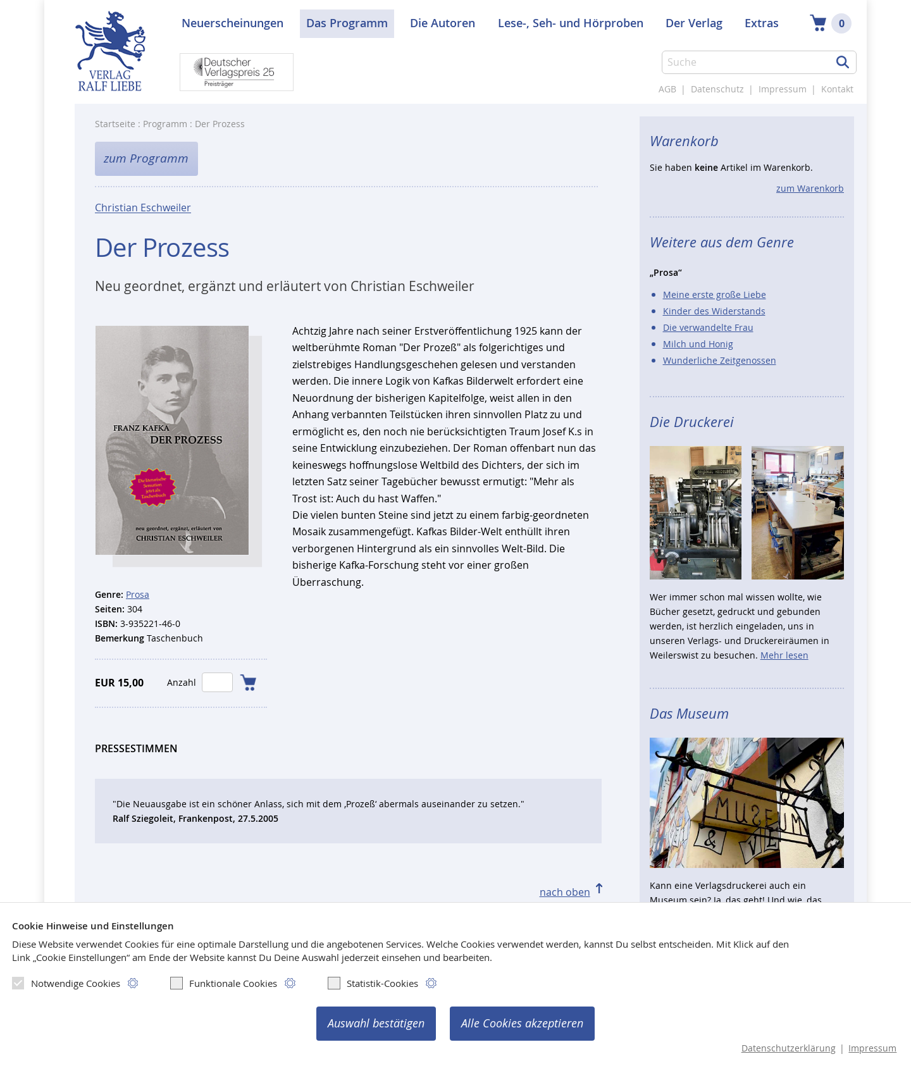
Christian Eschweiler (143, 207)
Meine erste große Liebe (714, 294)
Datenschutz (717, 89)
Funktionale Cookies (223, 983)
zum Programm (146, 158)
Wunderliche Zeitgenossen (719, 360)
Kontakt (837, 89)
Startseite (115, 124)
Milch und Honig (698, 344)
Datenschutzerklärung (788, 1048)
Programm (165, 124)
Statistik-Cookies (373, 983)
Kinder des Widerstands (714, 311)
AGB (667, 89)
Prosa (137, 594)
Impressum (783, 89)
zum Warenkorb (810, 188)
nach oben (565, 892)
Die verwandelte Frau (708, 327)
